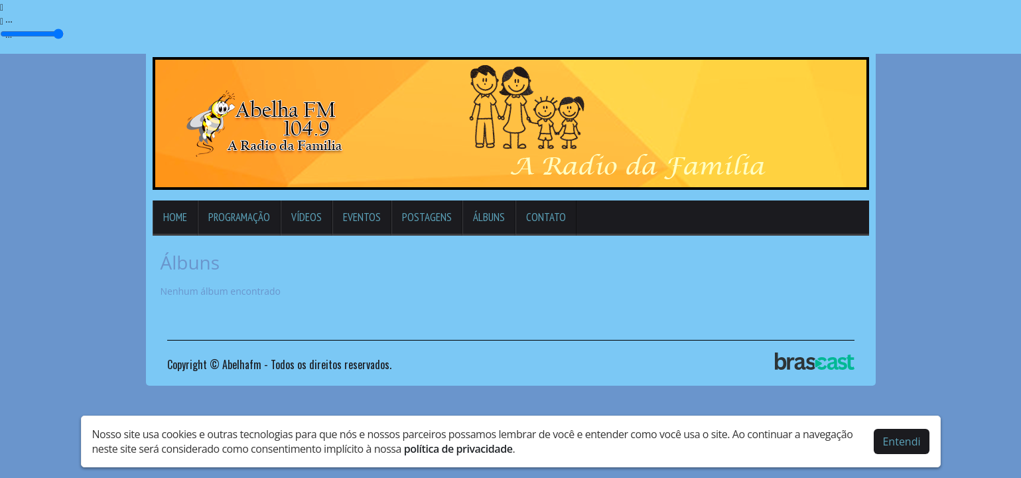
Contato (546, 217)
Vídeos (306, 217)
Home (175, 217)
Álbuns (489, 217)
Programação (239, 217)
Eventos (362, 217)
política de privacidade (458, 448)
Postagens (427, 217)
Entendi (901, 441)
